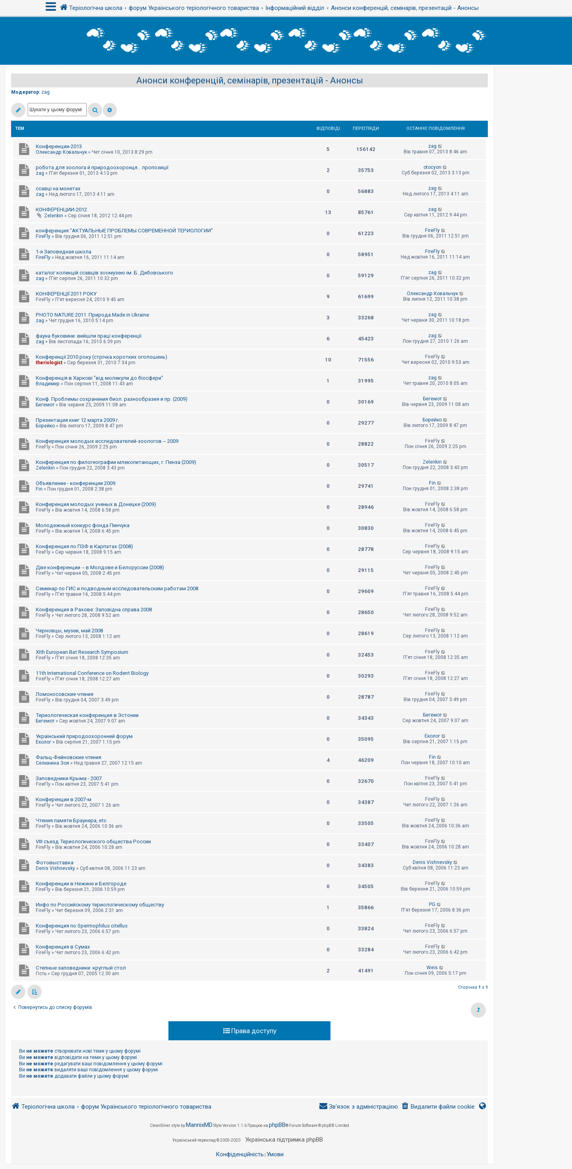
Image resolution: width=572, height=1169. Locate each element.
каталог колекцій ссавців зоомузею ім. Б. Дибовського (104, 273)
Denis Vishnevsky (55, 868)
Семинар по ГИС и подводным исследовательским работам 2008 (117, 588)
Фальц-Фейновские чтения (68, 757)
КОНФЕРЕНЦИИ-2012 (61, 210)
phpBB (277, 1124)
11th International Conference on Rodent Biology (92, 673)
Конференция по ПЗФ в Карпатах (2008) (84, 546)
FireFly (43, 236)
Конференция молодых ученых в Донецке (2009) (96, 504)
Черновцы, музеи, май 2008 (69, 631)
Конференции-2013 (59, 146)
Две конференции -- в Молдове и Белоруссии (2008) (100, 567)
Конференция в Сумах (63, 947)
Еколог (43, 742)
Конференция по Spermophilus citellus (82, 926)
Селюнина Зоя (52, 763)
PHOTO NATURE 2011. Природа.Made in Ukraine (92, 315)
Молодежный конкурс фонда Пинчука (82, 525)
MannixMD (199, 1124)
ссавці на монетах (58, 188)
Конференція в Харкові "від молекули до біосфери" (99, 378)
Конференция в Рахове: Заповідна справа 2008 (94, 610)
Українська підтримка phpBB (284, 1139)
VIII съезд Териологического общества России (93, 841)
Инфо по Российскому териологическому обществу (100, 905)
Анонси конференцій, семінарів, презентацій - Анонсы (249, 80)
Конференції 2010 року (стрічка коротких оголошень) (101, 357)
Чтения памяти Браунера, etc (71, 820)
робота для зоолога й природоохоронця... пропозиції (102, 167)
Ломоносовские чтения (64, 694)
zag (45, 92)
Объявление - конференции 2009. (76, 483)
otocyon (432, 167)
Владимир (48, 383)
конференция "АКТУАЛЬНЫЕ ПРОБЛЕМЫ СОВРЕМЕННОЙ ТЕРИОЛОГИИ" (124, 231)
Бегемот (45, 405)
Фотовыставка (54, 863)
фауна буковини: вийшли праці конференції (88, 336)
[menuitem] (438, 1107)
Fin (39, 489)
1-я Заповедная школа (63, 252)
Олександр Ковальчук (61, 152)
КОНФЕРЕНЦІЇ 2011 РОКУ (66, 294)
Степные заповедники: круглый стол (81, 968)
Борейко (45, 426)
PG (432, 904)
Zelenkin (53, 215)
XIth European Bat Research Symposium (82, 652)
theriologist (49, 362)
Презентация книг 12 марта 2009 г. (77, 420)
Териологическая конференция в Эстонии (87, 715)
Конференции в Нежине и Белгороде (81, 884)
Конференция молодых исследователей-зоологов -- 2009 (107, 441)
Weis (432, 967)
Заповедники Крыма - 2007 (69, 778)
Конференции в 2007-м (63, 799)
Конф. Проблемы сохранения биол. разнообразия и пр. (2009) (111, 399)
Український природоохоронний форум (84, 736)
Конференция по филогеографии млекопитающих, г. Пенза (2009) (116, 462)
